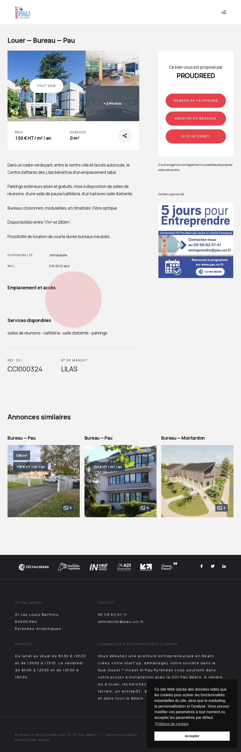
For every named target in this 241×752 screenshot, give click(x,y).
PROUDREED (196, 75)
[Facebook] (201, 567)
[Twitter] (213, 567)
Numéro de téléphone (196, 101)
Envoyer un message (196, 118)
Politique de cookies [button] (172, 724)
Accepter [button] (192, 736)
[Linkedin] (224, 567)
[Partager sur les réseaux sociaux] (125, 136)
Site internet (196, 136)
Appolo (44, 740)
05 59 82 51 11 (112, 614)
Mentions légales (122, 735)
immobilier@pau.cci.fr (121, 621)
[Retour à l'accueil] (22, 12)
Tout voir (46, 86)
